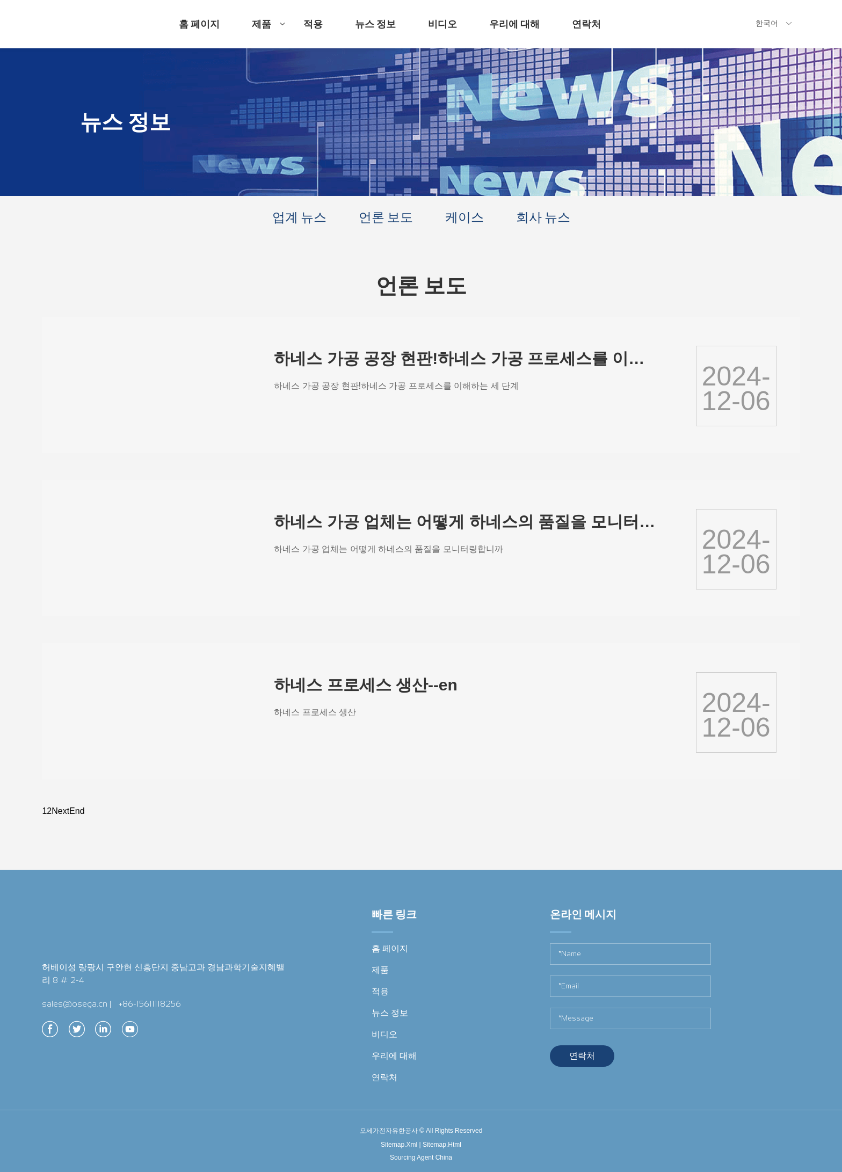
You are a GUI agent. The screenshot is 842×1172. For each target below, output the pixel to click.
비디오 (442, 24)
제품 (268, 33)
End (76, 811)
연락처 (586, 24)
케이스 (464, 217)
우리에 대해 (514, 24)
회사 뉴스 (543, 217)
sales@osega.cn (74, 1003)
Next (60, 811)
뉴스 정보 (375, 24)
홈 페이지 (199, 24)
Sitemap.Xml (399, 1144)
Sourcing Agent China (421, 1157)
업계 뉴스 (299, 217)
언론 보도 (386, 217)
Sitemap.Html (442, 1144)
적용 (313, 24)
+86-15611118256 (150, 1003)
